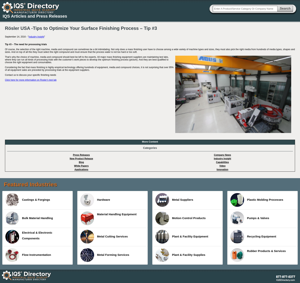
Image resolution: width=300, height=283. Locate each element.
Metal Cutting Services (104, 237)
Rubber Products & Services (258, 255)
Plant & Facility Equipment (181, 237)
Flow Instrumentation (28, 255)
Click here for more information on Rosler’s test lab (31, 80)
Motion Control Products (180, 218)
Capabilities (222, 162)
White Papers (81, 166)
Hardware (95, 200)
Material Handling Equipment (108, 218)
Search (285, 8)
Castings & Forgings (27, 200)
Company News (222, 155)
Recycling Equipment (253, 237)
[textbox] (245, 9)
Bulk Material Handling (29, 218)
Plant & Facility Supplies (180, 255)
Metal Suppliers (174, 200)
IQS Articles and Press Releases (35, 16)
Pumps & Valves (249, 218)
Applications (81, 169)
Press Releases (81, 155)
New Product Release (81, 158)
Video (222, 166)
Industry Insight (36, 36)
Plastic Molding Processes (256, 200)
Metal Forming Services (104, 255)
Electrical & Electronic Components (28, 237)
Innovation (222, 169)
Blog (81, 162)
